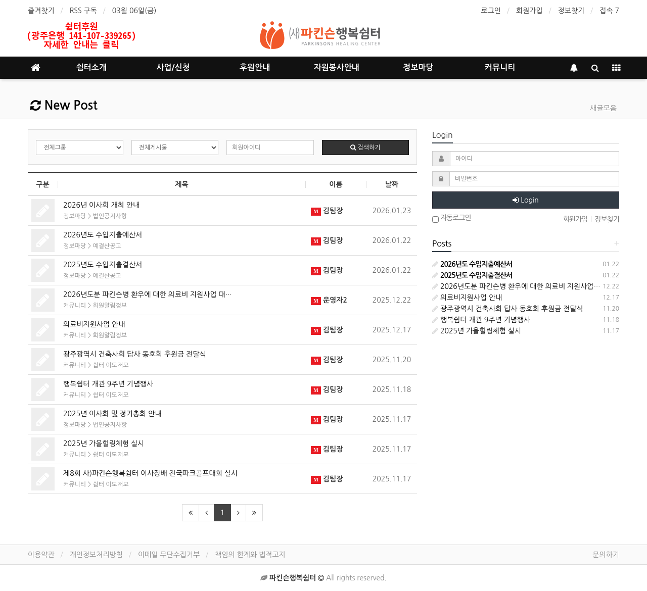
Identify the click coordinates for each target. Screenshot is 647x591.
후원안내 (255, 67)
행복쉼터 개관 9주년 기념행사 (108, 383)
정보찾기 (571, 10)
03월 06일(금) (134, 10)
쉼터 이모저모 (110, 365)
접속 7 (609, 10)
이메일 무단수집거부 (169, 554)
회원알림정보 (110, 306)
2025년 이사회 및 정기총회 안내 (112, 413)
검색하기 (365, 147)
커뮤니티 (500, 67)
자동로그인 (451, 219)
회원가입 (529, 10)
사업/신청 (173, 67)
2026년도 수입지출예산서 (102, 234)
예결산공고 (107, 246)
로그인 (491, 10)
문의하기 (605, 554)
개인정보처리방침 (96, 554)
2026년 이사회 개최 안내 (101, 205)
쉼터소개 (91, 67)
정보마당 (418, 67)
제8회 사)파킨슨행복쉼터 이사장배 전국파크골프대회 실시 (150, 473)
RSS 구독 (83, 10)
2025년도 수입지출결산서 (102, 264)
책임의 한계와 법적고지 (250, 554)
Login (526, 200)
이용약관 (41, 554)
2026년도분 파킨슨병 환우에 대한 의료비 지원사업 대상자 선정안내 (538, 286)
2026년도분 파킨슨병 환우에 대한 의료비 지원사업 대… (147, 294)
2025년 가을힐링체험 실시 (103, 443)
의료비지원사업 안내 (94, 324)
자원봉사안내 (336, 67)
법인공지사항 (110, 216)
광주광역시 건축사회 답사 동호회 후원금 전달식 (134, 354)
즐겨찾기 (41, 10)
